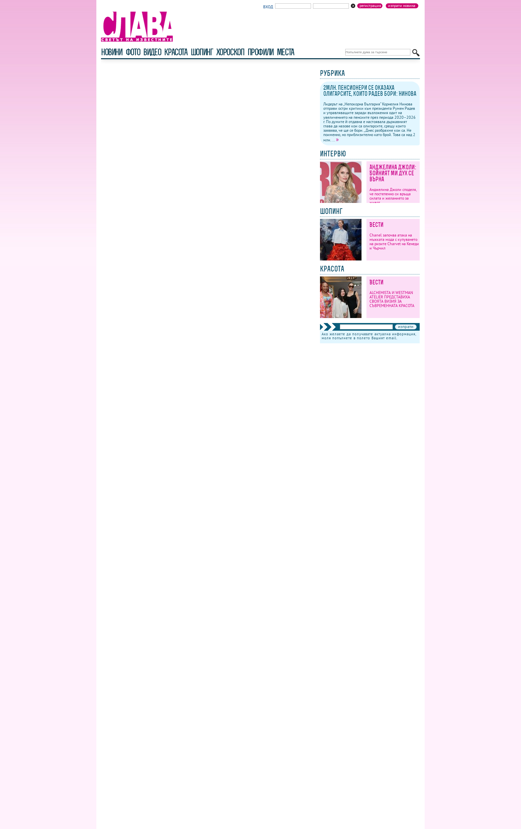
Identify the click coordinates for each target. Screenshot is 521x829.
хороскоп (230, 52)
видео (152, 52)
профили (260, 52)
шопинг (202, 52)
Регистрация (370, 5)
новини (111, 52)
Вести (376, 225)
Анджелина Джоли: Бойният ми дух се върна (392, 173)
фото (133, 52)
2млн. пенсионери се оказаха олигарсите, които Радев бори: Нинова (369, 90)
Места (285, 52)
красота (175, 52)
